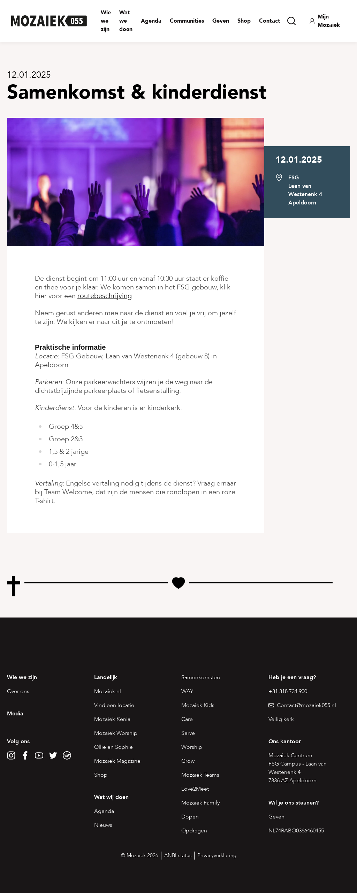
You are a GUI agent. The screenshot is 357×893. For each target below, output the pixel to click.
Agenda (151, 21)
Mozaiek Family (200, 803)
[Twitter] (53, 755)
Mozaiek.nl (107, 691)
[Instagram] (11, 755)
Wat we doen (125, 21)
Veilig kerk (281, 719)
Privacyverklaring (216, 855)
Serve (188, 733)
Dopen (190, 817)
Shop (244, 21)
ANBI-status (177, 855)
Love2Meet (195, 789)
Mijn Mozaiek (325, 21)
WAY (187, 691)
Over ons (18, 691)
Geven (220, 21)
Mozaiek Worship (115, 733)
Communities (187, 21)
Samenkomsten (200, 677)
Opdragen (194, 830)
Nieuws (103, 825)
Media (15, 713)
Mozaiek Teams (200, 775)
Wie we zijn (106, 21)
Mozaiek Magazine (117, 761)
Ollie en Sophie (113, 747)
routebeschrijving (104, 296)
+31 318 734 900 (287, 691)
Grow (188, 761)
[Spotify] (67, 755)
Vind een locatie (114, 705)
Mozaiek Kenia (112, 719)
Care (187, 719)
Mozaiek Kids (197, 705)
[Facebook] (25, 755)
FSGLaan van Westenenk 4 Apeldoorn (305, 190)
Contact (269, 21)
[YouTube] (39, 755)
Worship (191, 747)
